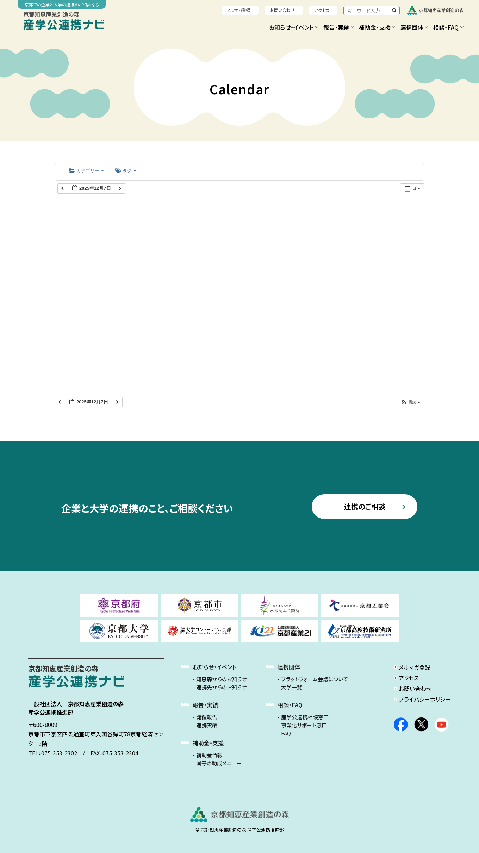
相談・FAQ (448, 27)
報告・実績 (338, 27)
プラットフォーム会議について (314, 679)
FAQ (286, 733)
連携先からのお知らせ (221, 687)
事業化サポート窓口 (304, 725)
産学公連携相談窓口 (305, 717)
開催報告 (206, 717)
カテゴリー (86, 170)
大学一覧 (291, 687)
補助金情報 (209, 755)
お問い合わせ (282, 10)
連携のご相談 (364, 506)
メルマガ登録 (238, 10)
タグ (125, 170)
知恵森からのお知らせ (221, 679)
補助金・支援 (377, 27)
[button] (410, 402)
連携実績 (206, 725)
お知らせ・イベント (293, 27)
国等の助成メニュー (219, 763)
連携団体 (414, 27)
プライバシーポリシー (425, 699)
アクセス (322, 10)
